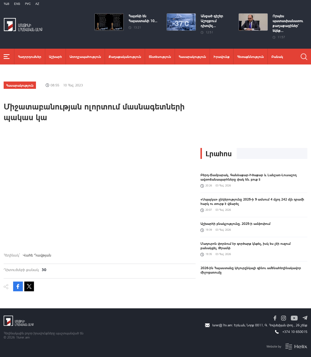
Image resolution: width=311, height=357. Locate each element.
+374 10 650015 (294, 332)
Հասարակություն (192, 56)
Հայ (6, 4)
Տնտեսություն (160, 56)
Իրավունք (222, 56)
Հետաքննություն (250, 56)
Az (37, 4)
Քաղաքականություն (125, 56)
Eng (17, 4)
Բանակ (277, 56)
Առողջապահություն (85, 56)
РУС (28, 4)
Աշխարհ (55, 56)
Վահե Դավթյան (37, 255)
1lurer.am (23, 337)
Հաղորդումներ (29, 56)
